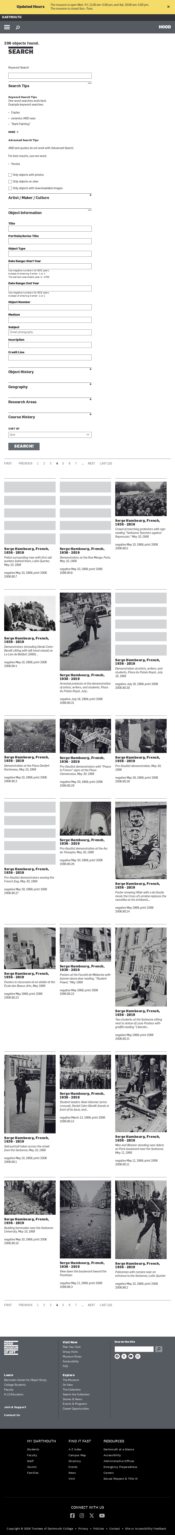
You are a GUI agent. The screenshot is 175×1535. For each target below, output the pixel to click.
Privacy (83, 1528)
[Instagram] (82, 1515)
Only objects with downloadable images (38, 188)
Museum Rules (72, 1356)
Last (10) (106, 463)
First (8, 463)
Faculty (9, 1389)
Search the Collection (76, 1394)
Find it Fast (80, 1441)
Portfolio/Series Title (23, 236)
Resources (114, 1441)
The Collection (72, 1389)
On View (68, 1385)
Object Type (16, 248)
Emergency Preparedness (121, 1467)
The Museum (71, 1380)
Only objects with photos (28, 175)
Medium (14, 314)
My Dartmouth (41, 1441)
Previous (25, 463)
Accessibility (71, 1361)
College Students (15, 1385)
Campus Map (77, 1455)
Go (158, 1349)
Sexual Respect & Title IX (121, 1478)
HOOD (165, 27)
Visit (72, 1478)
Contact (114, 1528)
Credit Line (16, 352)
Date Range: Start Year (24, 261)
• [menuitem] (75, 1528)
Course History (21, 417)
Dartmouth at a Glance (119, 1449)
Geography (18, 387)
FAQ (65, 1366)
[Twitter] (91, 1515)
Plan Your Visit (72, 1347)
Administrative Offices (119, 1461)
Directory (75, 1461)
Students (33, 1449)
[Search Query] (134, 1349)
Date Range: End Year (23, 283)
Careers (109, 1473)
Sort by (14, 429)
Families (33, 1473)
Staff (30, 1461)
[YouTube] (102, 1515)
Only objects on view (25, 181)
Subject (13, 327)
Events (73, 1467)
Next (91, 463)
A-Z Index (75, 1449)
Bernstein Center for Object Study (25, 1380)
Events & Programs (75, 1404)
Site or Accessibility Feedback (145, 1528)
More (11, 132)
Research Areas (22, 402)
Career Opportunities (76, 1408)
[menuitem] (42, 1458)
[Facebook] (72, 1515)
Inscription (16, 340)
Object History (21, 372)
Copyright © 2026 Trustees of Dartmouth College (40, 1528)
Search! (24, 446)
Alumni (32, 1467)
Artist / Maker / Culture (28, 198)
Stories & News (72, 1399)
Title (11, 223)
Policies (98, 1528)
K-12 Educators (14, 1394)
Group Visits (70, 1352)
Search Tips (18, 86)
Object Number (19, 302)
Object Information (25, 213)
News (72, 1473)
